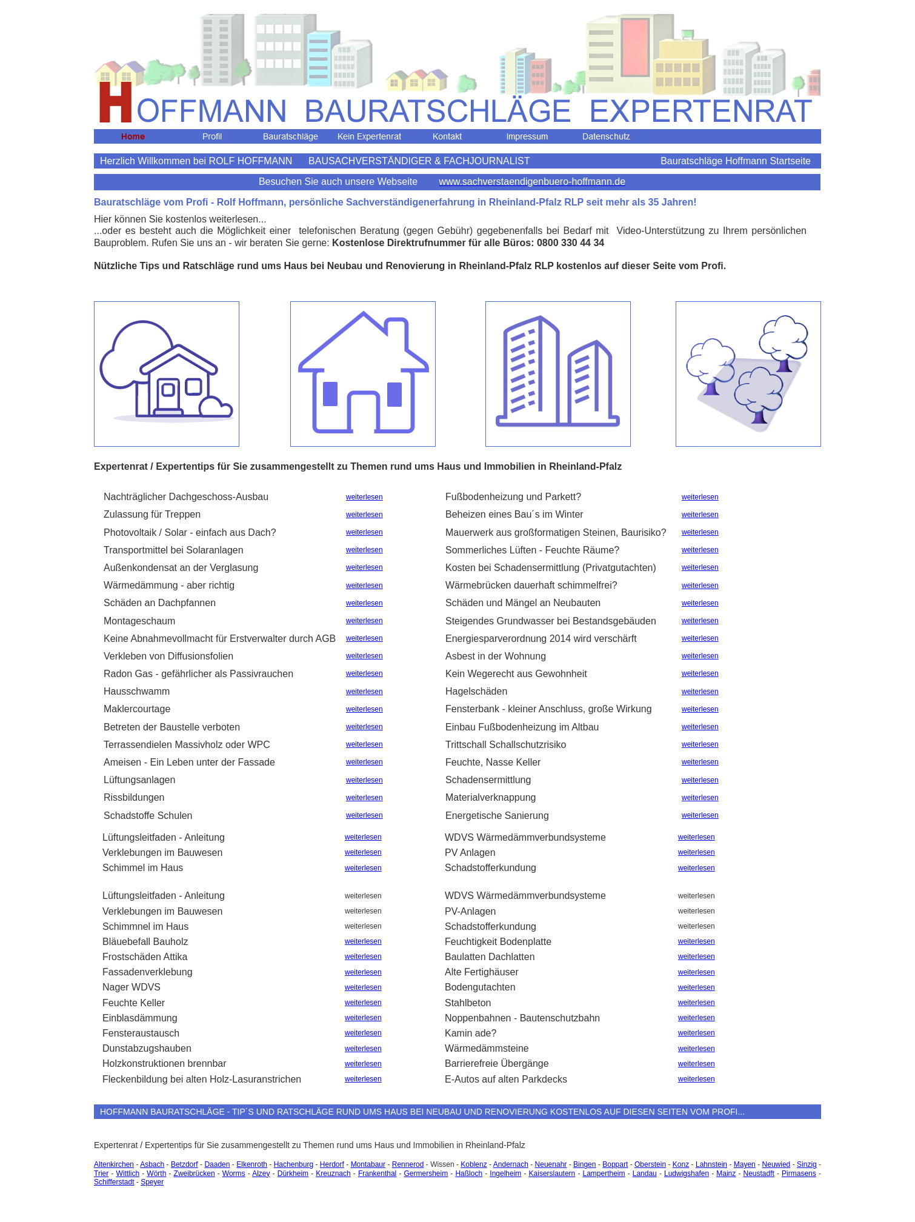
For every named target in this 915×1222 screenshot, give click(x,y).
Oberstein (650, 1164)
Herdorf (332, 1164)
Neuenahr (551, 1164)
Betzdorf (184, 1164)
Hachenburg (293, 1164)
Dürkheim (293, 1173)
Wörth (156, 1173)
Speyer (152, 1182)
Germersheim (426, 1173)
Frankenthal (377, 1173)
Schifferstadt (114, 1182)
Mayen (745, 1164)
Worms (233, 1173)
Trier (101, 1173)
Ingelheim (505, 1173)
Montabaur (368, 1164)
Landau (645, 1173)
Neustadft (759, 1173)
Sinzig (807, 1164)
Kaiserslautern (552, 1173)
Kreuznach (333, 1173)
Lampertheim (603, 1173)
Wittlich (127, 1173)
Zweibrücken (194, 1173)
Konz (681, 1164)
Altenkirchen (114, 1164)
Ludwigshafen (686, 1173)
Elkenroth (251, 1164)
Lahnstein (711, 1164)
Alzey (261, 1173)
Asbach (152, 1164)
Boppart (615, 1164)
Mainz (726, 1173)
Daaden (217, 1164)
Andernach (510, 1164)
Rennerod (408, 1164)
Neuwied (776, 1164)
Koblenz (474, 1164)
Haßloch (468, 1173)
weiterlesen (364, 497)
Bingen (584, 1164)
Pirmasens (799, 1173)
